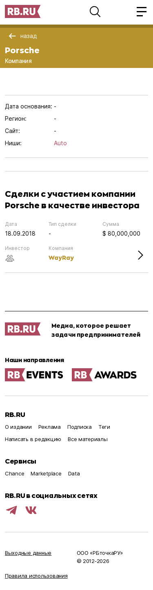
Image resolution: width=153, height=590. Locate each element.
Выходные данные (28, 552)
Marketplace (46, 473)
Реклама (49, 426)
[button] (95, 11)
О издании (18, 426)
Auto (60, 143)
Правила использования (36, 575)
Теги (104, 426)
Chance (14, 473)
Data (74, 473)
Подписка (79, 426)
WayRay (61, 257)
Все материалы (88, 439)
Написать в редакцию (33, 439)
